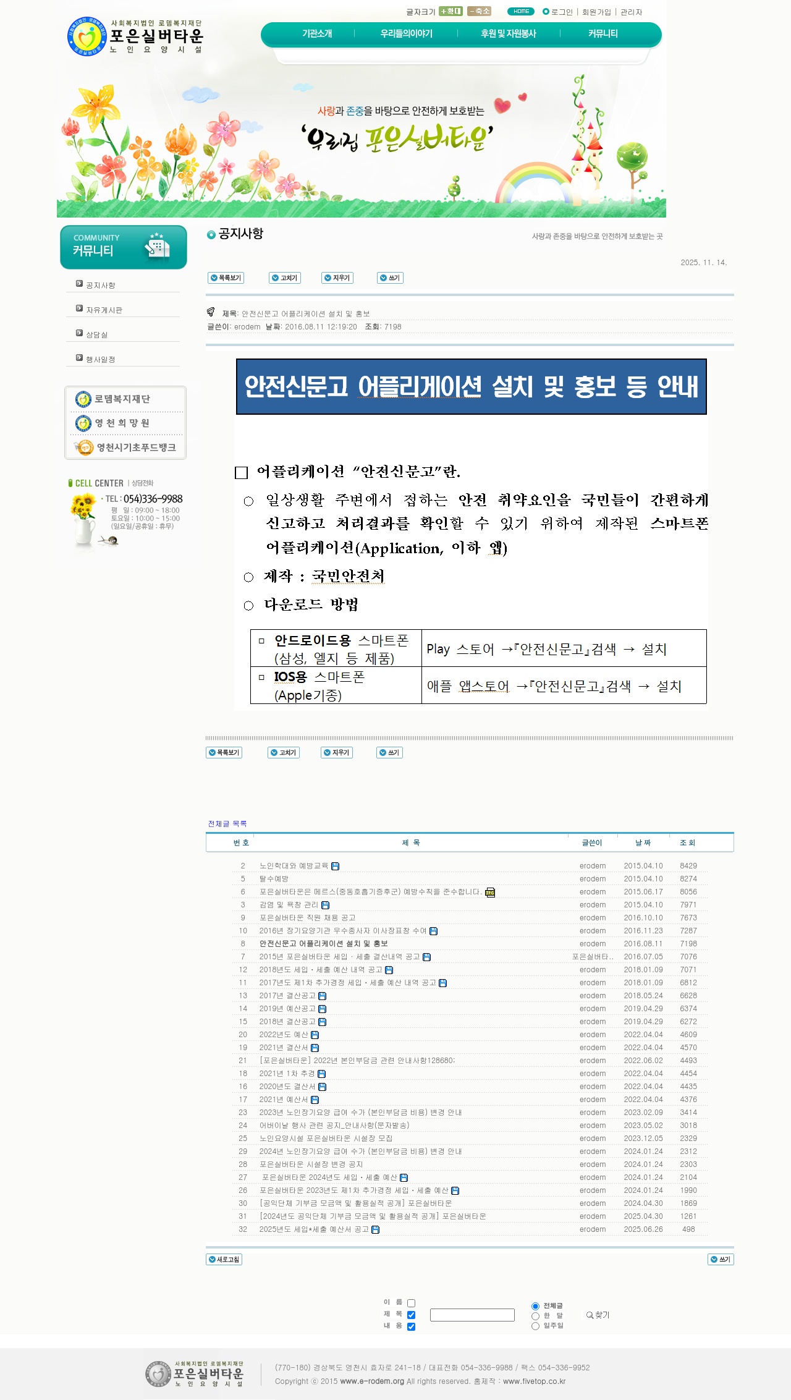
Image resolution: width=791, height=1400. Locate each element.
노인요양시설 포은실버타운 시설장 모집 (324, 1137)
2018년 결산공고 (291, 1021)
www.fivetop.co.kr (534, 1380)
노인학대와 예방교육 (297, 865)
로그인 (562, 11)
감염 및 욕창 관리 (292, 904)
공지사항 (101, 284)
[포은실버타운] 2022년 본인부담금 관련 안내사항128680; (355, 1059)
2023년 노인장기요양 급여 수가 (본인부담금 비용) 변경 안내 (359, 1111)
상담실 (97, 334)
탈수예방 (272, 878)
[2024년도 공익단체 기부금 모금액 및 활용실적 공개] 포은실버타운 (371, 1215)
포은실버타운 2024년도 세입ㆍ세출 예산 (331, 1176)
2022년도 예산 (287, 1034)
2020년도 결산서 (291, 1085)
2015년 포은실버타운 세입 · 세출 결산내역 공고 (343, 956)
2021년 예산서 (287, 1098)
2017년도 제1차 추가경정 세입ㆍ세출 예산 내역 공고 (351, 982)
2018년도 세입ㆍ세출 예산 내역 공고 (324, 969)
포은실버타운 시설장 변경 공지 (309, 1163)
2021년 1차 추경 (290, 1072)
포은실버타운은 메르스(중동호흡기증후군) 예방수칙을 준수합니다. (375, 891)
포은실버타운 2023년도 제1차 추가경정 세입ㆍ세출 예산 (357, 1189)
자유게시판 (104, 309)
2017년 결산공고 (291, 995)
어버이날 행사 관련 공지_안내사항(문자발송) (332, 1124)
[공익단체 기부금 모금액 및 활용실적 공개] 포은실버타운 (353, 1202)
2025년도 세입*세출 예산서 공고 (317, 1228)
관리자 (631, 11)
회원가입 (597, 11)
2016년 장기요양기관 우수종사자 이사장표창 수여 (346, 930)
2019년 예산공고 (291, 1008)
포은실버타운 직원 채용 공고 (305, 917)
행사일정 (101, 359)
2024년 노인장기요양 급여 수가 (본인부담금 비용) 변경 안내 (359, 1150)
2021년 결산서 (287, 1047)
